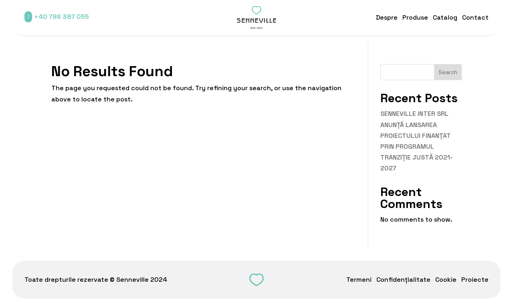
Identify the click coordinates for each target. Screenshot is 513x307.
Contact (475, 17)
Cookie (445, 279)
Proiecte (475, 279)
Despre (387, 17)
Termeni (359, 279)
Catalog (445, 17)
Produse (415, 17)
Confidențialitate (403, 279)
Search (447, 72)
